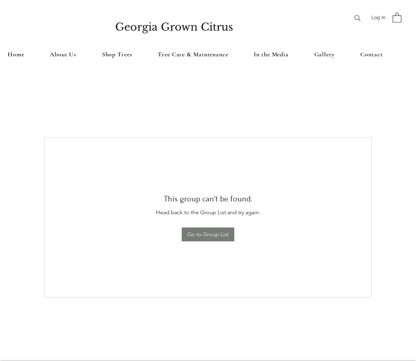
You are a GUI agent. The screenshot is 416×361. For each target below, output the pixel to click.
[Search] (357, 18)
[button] (397, 17)
